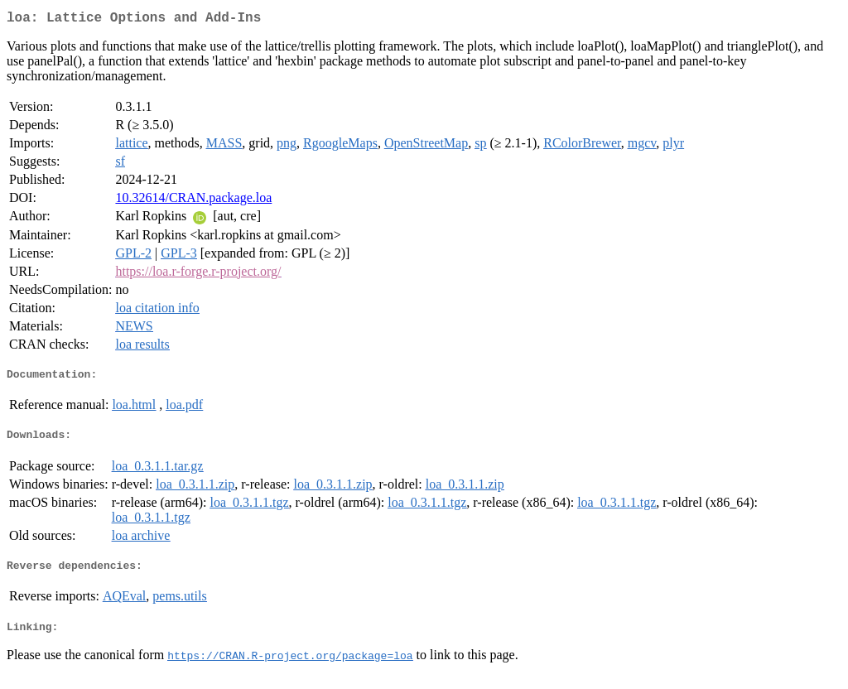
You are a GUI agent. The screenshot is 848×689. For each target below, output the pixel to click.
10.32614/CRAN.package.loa (193, 201)
